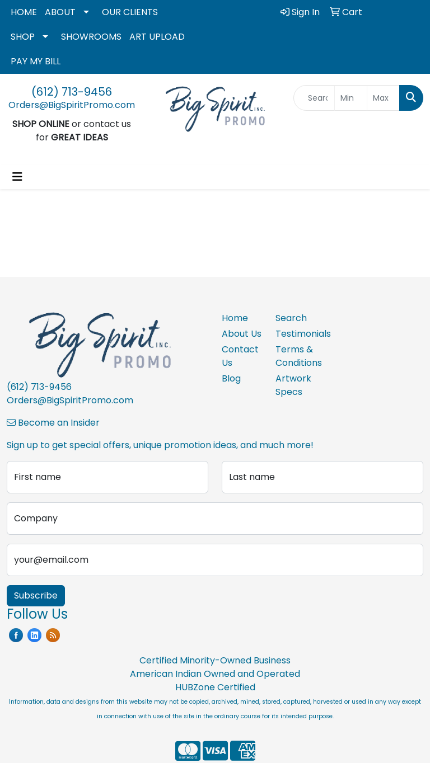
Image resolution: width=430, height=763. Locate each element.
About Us (241, 333)
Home (235, 318)
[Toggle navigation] (17, 177)
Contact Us (240, 356)
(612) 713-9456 (71, 92)
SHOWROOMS (91, 36)
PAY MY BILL (35, 61)
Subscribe (36, 595)
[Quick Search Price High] (383, 98)
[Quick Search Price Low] (350, 98)
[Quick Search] (314, 98)
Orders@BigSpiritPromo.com (71, 104)
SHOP (23, 36)
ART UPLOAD (157, 36)
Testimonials (295, 333)
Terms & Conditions (295, 356)
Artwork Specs (293, 385)
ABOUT (60, 12)
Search (291, 318)
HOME (24, 12)
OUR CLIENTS (130, 12)
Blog (231, 378)
